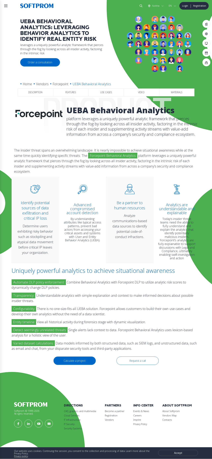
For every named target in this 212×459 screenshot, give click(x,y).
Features (70, 92)
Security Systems (73, 428)
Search (140, 6)
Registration (199, 5)
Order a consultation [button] (40, 62)
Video (141, 92)
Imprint (137, 419)
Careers (137, 415)
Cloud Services (72, 415)
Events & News (141, 411)
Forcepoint (60, 84)
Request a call (137, 361)
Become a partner (114, 411)
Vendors (42, 84)
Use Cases (106, 92)
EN (170, 5)
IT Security (69, 424)
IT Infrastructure (72, 419)
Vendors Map (169, 415)
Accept (178, 453)
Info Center (143, 405)
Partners (113, 405)
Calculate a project (74, 361)
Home (27, 84)
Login (185, 5)
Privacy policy (21, 456)
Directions (73, 405)
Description (35, 92)
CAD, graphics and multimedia (80, 411)
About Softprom (177, 405)
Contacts (167, 419)
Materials (176, 92)
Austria (155, 5)
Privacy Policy (140, 424)
